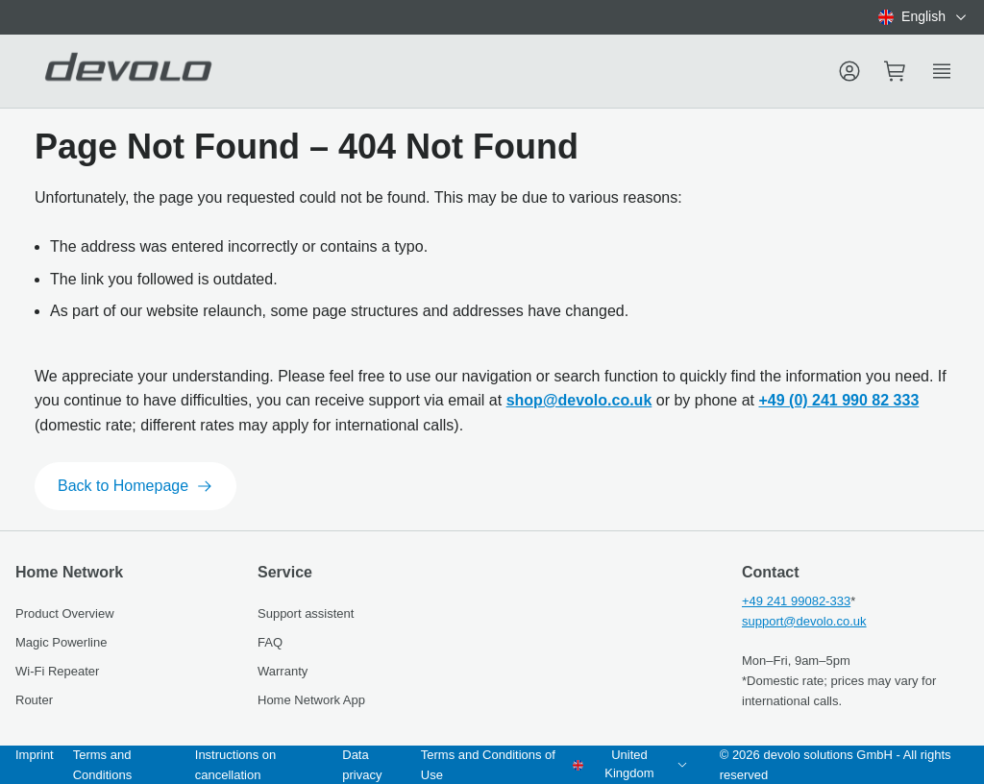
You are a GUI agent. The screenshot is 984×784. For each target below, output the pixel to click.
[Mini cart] (895, 71)
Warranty (283, 671)
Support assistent (306, 613)
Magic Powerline (61, 642)
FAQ (270, 642)
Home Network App (311, 700)
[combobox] (923, 17)
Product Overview (64, 613)
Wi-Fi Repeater (57, 671)
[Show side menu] (941, 71)
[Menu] (849, 71)
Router (34, 700)
